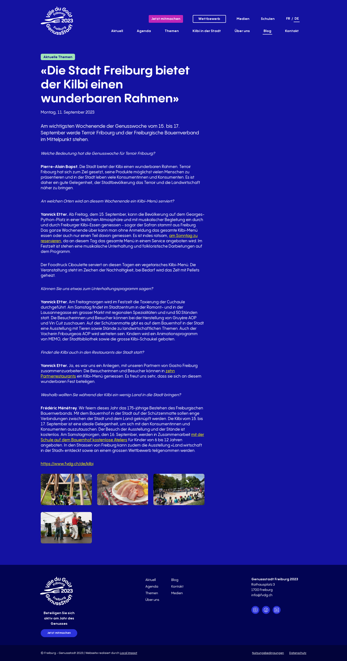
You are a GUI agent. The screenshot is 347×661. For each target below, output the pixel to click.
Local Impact (128, 653)
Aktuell (117, 31)
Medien (243, 19)
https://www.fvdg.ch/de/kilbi (67, 464)
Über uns (242, 31)
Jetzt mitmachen (165, 19)
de (297, 18)
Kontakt (292, 31)
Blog (267, 31)
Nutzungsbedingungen (268, 653)
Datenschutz (297, 653)
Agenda (144, 31)
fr (288, 18)
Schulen (268, 19)
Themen (172, 31)
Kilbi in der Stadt (207, 31)
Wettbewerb (209, 19)
